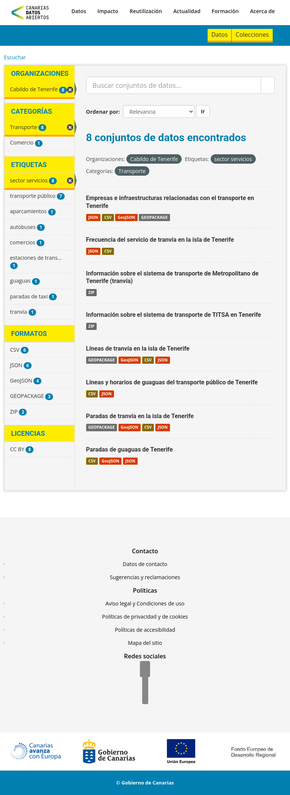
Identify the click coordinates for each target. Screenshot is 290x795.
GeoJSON (126, 217)
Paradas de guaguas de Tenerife (129, 449)
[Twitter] (145, 683)
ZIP (91, 292)
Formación (225, 11)
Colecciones (252, 34)
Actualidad (186, 11)
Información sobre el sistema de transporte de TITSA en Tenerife (173, 314)
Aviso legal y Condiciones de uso (145, 603)
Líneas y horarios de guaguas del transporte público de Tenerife (172, 382)
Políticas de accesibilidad (145, 629)
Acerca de (262, 11)
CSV (107, 217)
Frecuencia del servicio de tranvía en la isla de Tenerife (160, 239)
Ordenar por (102, 111)
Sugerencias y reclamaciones (145, 577)
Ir (203, 111)
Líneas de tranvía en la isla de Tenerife (138, 348)
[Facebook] (145, 670)
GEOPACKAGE (154, 217)
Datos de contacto (145, 564)
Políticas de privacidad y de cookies (145, 616)
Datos (78, 11)
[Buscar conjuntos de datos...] (173, 85)
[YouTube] (145, 697)
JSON (93, 217)
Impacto (107, 11)
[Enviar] (268, 85)
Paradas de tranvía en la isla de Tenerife (140, 416)
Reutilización (145, 11)
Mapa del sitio (145, 642)
